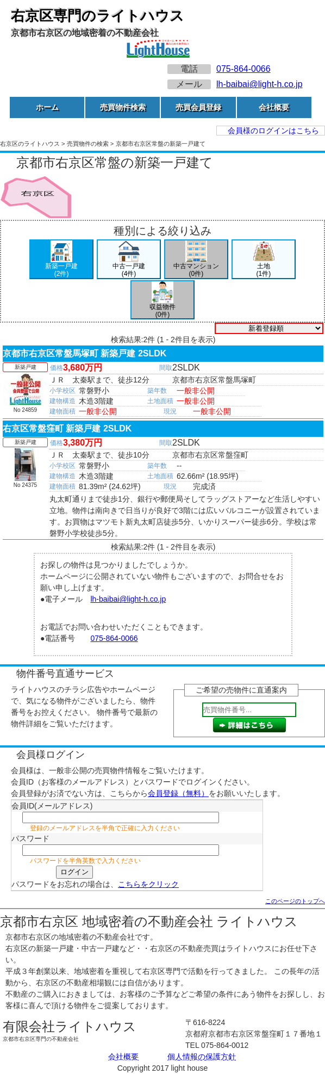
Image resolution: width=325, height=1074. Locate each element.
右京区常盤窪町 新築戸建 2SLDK (67, 428)
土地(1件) (263, 258)
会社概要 (274, 107)
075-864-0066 (243, 68)
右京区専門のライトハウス (97, 16)
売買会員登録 (198, 107)
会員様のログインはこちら (273, 130)
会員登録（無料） (178, 793)
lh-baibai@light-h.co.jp (259, 84)
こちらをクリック (148, 884)
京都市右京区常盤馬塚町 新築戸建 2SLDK (84, 353)
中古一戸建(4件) (128, 258)
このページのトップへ (295, 901)
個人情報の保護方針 (201, 1056)
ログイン (74, 872)
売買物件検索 (123, 107)
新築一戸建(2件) (61, 258)
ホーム (47, 107)
